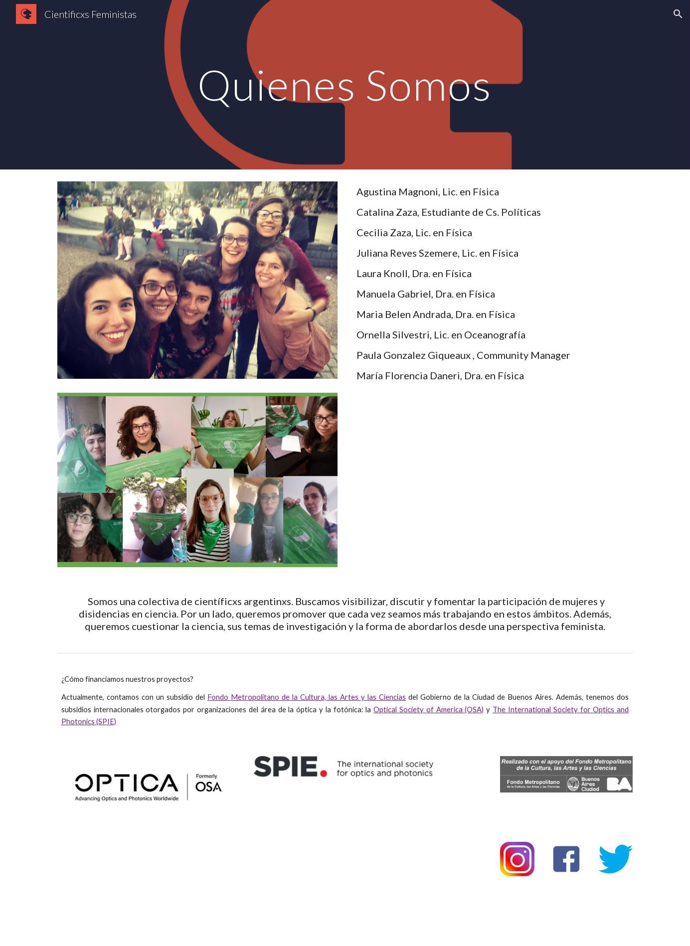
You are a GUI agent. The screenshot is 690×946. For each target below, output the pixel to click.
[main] (345, 84)
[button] (678, 14)
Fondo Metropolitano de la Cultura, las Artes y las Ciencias (306, 697)
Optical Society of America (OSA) (428, 709)
